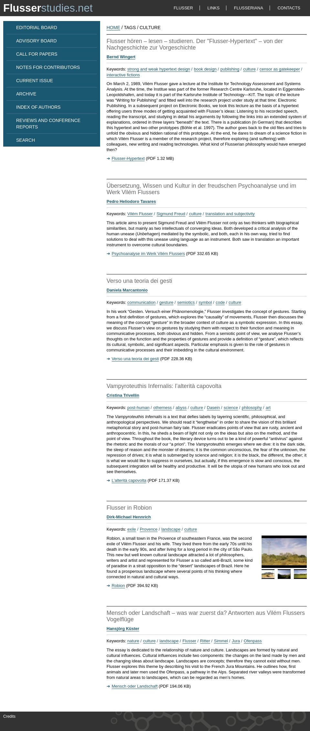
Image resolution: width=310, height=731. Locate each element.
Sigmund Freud (171, 213)
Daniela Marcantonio (127, 290)
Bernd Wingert (121, 56)
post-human (138, 407)
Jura (236, 640)
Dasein (213, 407)
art (268, 407)
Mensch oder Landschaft (135, 686)
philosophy (252, 407)
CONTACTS (288, 8)
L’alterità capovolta (129, 480)
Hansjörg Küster (123, 628)
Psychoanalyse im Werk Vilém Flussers (148, 253)
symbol (205, 302)
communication (141, 302)
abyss (181, 407)
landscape (171, 529)
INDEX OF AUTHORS (38, 107)
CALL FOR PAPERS (36, 54)
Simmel (221, 640)
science (231, 407)
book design (205, 69)
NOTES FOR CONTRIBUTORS (48, 67)
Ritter (205, 640)
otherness (162, 407)
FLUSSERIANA (248, 8)
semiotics (186, 302)
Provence (149, 529)
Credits (9, 716)
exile (131, 529)
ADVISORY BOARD (36, 40)
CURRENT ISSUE (34, 80)
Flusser (189, 640)
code (220, 302)
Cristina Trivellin (123, 395)
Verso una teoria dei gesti (135, 358)
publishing (230, 69)
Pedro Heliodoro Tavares (131, 201)
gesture (166, 302)
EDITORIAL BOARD (36, 27)
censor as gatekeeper (280, 69)
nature (133, 640)
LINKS (213, 8)
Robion (118, 585)
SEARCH (25, 140)
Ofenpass (253, 640)
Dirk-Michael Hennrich (129, 517)
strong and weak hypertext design (158, 69)
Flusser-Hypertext (128, 158)
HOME (113, 27)
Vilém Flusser (140, 213)
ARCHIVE (26, 93)
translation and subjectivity (229, 213)
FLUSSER (183, 8)
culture (249, 69)
